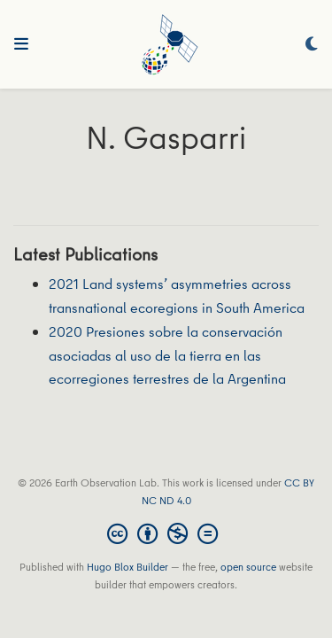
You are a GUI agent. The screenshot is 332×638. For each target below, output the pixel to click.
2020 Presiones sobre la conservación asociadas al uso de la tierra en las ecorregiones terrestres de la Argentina (167, 355)
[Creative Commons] (166, 533)
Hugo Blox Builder (127, 566)
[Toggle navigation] (21, 44)
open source (248, 566)
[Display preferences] (311, 45)
